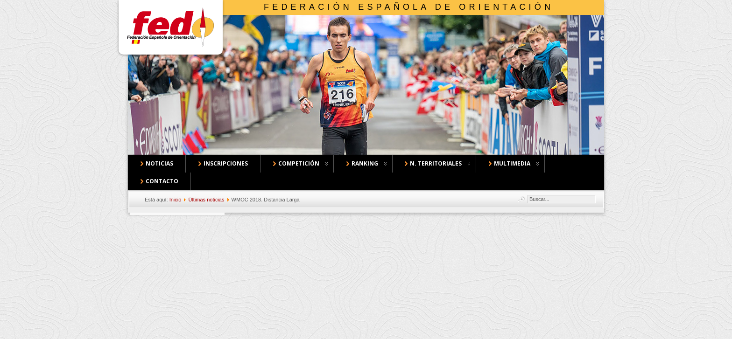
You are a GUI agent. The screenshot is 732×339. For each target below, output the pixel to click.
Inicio (175, 199)
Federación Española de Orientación (409, 7)
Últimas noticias (206, 199)
